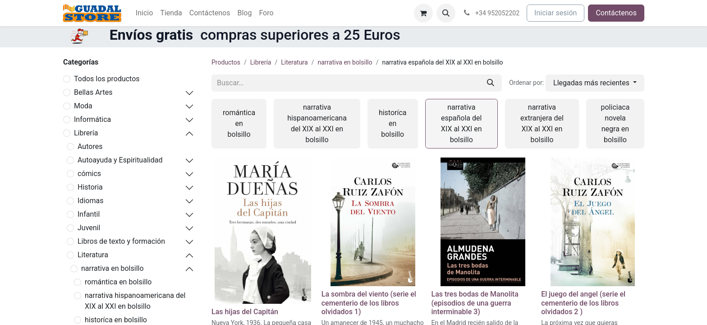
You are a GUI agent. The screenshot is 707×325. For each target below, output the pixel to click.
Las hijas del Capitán (244, 311)
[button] (445, 13)
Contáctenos (616, 13)
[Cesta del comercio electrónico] (423, 13)
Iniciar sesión (555, 13)
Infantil (89, 214)
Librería (86, 133)
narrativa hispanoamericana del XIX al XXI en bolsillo (135, 301)
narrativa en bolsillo (112, 268)
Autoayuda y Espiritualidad (120, 160)
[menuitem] (144, 13)
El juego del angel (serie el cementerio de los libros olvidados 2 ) (583, 303)
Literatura (93, 255)
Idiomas (90, 200)
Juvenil (89, 227)
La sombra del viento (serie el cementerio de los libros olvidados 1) (368, 303)
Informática (92, 119)
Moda (83, 106)
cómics (89, 173)
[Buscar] (490, 83)
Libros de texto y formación (121, 241)
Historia (90, 187)
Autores (90, 146)
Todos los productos (107, 78)
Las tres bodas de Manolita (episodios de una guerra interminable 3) (475, 303)
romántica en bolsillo (118, 282)
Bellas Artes (93, 92)
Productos (225, 62)
